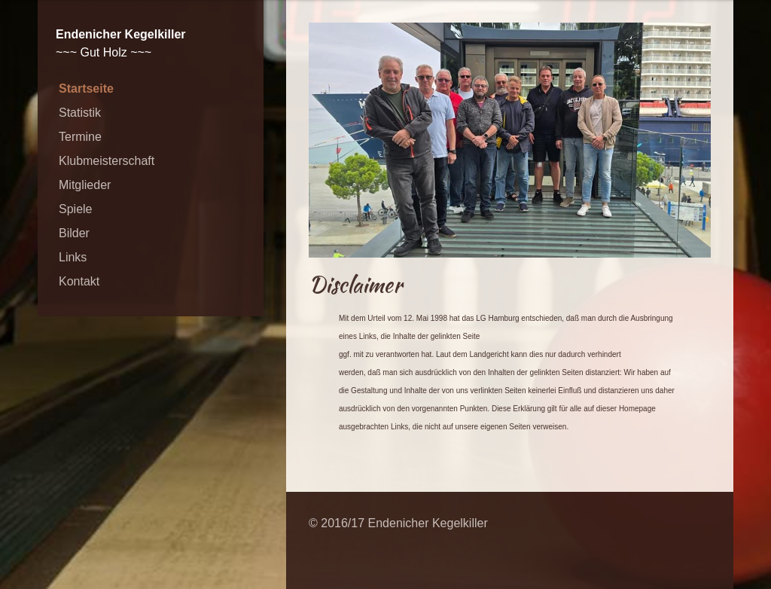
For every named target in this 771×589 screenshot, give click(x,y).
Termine (80, 136)
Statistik (80, 112)
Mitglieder (85, 185)
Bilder (74, 233)
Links (73, 257)
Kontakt (79, 281)
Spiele (75, 209)
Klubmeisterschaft (106, 160)
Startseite (86, 88)
